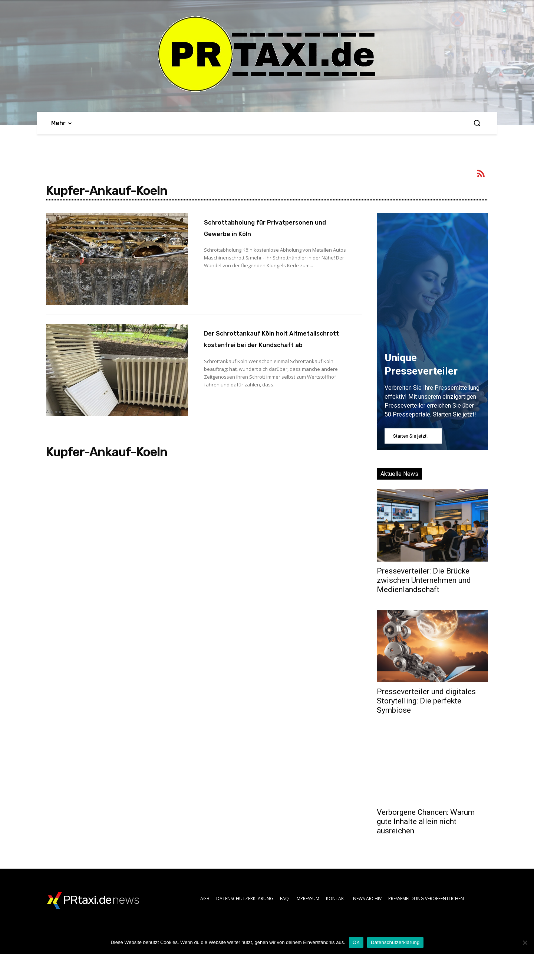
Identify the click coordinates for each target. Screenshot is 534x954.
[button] (477, 123)
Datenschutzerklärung (395, 942)
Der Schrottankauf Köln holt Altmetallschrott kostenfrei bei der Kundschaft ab (270, 344)
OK (356, 942)
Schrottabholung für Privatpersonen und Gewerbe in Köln (273, 233)
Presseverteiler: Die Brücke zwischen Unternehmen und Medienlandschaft (424, 580)
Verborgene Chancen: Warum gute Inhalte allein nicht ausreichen (426, 821)
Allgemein (56, 301)
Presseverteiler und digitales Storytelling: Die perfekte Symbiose (426, 701)
